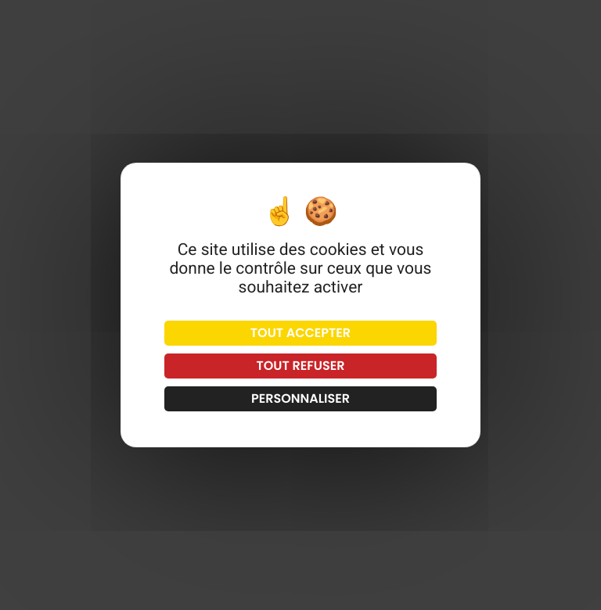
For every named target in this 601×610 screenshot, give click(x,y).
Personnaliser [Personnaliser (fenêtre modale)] (300, 398)
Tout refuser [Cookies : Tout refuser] (301, 366)
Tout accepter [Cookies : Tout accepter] (300, 333)
